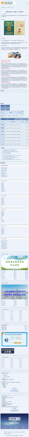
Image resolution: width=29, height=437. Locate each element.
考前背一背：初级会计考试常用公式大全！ (9, 156)
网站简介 (5, 432)
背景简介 (3, 311)
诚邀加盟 (5, 433)
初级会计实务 (3, 190)
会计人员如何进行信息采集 (7, 152)
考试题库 (20, 367)
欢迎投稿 (12, 432)
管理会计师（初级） (11, 7)
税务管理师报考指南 (4, 173)
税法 (2, 218)
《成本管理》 (4, 381)
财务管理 (2, 204)
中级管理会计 (3, 277)
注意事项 (11, 318)
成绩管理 (20, 316)
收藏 (5, 13)
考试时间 (11, 314)
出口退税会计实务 (4, 244)
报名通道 (11, 360)
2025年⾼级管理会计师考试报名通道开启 (9, 150)
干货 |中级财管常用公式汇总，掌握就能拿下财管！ (10, 157)
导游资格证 (3, 305)
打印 (3, 13)
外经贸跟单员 (3, 302)
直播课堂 (2, 183)
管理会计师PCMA (4, 171)
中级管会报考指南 (4, 170)
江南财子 (8, 435)
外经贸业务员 (3, 301)
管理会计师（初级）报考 (5, 372)
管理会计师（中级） (4, 169)
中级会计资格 (3, 195)
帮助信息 (23, 432)
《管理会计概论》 (5, 375)
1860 (19, 115)
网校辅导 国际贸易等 (5, 282)
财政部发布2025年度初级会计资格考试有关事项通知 (10, 151)
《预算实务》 (4, 378)
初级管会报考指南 (4, 168)
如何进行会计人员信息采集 (7, 153)
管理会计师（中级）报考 (5, 395)
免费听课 (15, 270)
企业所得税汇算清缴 (4, 247)
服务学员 (2, 234)
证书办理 (20, 318)
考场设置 (3, 314)
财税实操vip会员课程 (4, 240)
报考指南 (2, 184)
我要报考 (14, 388)
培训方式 (3, 367)
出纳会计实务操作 (4, 242)
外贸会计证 (3, 226)
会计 (2, 216)
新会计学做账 (3, 241)
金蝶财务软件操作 (4, 245)
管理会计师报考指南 (5, 357)
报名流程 (3, 313)
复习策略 (11, 367)
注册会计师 (3, 209)
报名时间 (11, 311)
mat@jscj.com (17, 435)
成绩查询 (2, 186)
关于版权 (16, 432)
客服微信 (11, 435)
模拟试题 (2, 233)
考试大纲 (11, 316)
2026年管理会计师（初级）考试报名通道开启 (9, 149)
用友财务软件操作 (4, 246)
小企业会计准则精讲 (4, 243)
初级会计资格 (3, 181)
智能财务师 (3, 174)
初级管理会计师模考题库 (14, 390)
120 (23, 124)
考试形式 (20, 313)
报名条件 (20, 311)
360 (23, 140)
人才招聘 (19, 432)
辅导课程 (2, 187)
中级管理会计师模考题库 (14, 410)
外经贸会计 (3, 274)
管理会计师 (3, 276)
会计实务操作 (3, 238)
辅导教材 (2, 189)
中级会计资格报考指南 (5, 324)
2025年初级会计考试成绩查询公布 (8, 158)
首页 (6, 7)
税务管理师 (3, 172)
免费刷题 (26, 270)
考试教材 (3, 316)
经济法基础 (3, 191)
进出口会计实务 (3, 248)
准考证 (11, 313)
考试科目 (20, 314)
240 (23, 137)
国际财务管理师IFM (4, 176)
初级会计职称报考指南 (5, 309)
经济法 (2, 203)
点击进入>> (26, 325)
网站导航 (9, 432)
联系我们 (9, 433)
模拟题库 (2, 188)
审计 (2, 217)
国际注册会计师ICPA (4, 175)
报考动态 (2, 185)
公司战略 (2, 221)
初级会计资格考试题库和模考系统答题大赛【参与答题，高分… (12, 159)
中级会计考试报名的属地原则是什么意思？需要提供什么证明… (12, 155)
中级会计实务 (3, 202)
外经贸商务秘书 (3, 304)
